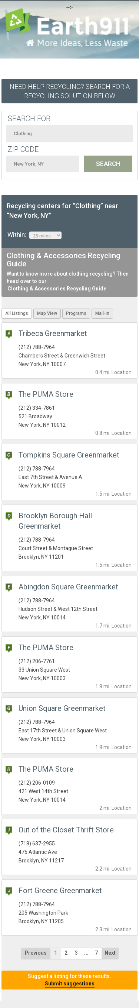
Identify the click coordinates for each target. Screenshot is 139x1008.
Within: (34, 235)
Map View (47, 313)
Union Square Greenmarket (62, 708)
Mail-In (102, 313)
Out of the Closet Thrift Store (66, 829)
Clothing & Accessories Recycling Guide (56, 289)
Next (110, 953)
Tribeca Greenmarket (53, 333)
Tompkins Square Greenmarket (69, 454)
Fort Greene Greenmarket (60, 890)
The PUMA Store (46, 394)
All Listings (16, 313)
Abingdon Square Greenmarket (68, 586)
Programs (76, 313)
